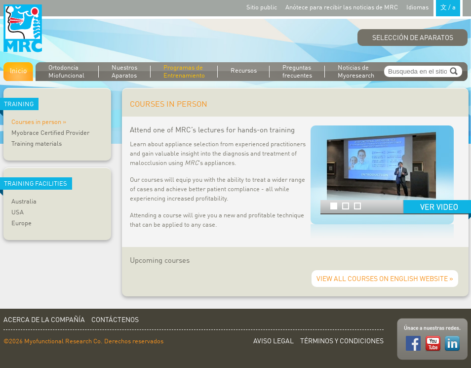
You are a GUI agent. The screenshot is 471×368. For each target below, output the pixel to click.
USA (17, 212)
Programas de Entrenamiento (184, 72)
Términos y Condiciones (342, 341)
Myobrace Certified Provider (50, 133)
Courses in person (36, 122)
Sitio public (261, 7)
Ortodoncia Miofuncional (66, 72)
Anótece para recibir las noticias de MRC (341, 7)
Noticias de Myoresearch (356, 72)
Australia (24, 202)
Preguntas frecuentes (297, 72)
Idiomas (434, 7)
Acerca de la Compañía (44, 320)
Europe (21, 223)
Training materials (36, 144)
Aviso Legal (273, 341)
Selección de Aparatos (412, 38)
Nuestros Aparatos (124, 72)
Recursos (244, 71)
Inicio (18, 71)
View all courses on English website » (384, 279)
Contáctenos (115, 320)
